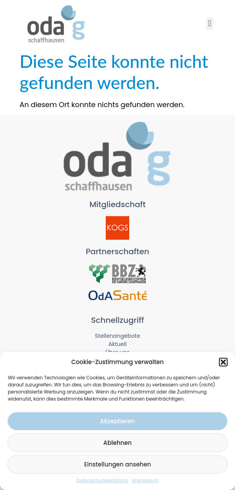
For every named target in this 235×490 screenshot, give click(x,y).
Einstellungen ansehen (117, 464)
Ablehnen (117, 443)
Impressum (145, 480)
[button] (223, 362)
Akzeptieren (117, 421)
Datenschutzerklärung (102, 480)
